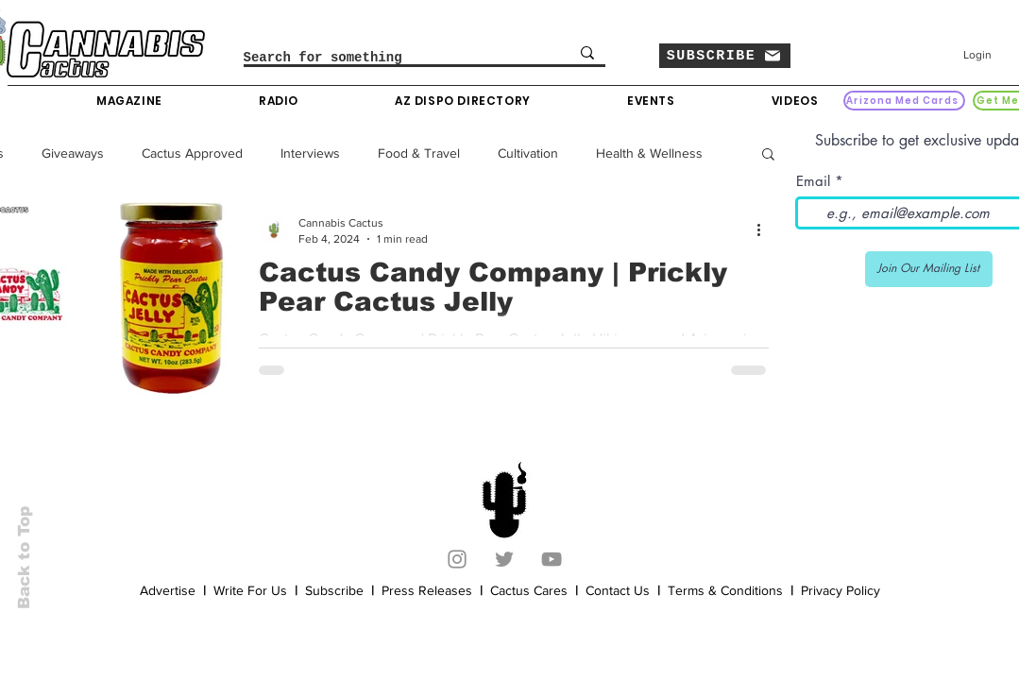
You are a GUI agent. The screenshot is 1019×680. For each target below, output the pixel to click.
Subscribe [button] (334, 590)
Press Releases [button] (427, 590)
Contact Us (618, 590)
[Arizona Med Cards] (904, 100)
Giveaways (73, 153)
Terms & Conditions (725, 590)
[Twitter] (504, 559)
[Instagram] (457, 559)
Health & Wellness (649, 153)
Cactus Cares (529, 590)
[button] (724, 55)
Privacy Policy (840, 590)
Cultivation (528, 153)
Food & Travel (419, 153)
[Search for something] (387, 59)
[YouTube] (551, 559)
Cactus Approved (192, 153)
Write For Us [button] (250, 590)
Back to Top (24, 557)
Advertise (167, 590)
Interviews (310, 153)
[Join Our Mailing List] (929, 269)
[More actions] (766, 229)
